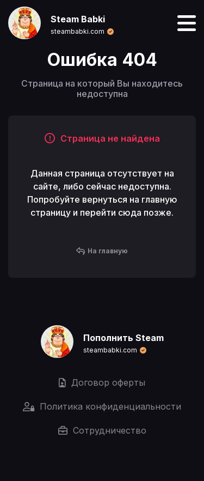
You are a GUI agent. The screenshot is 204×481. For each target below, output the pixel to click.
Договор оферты (102, 382)
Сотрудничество (102, 430)
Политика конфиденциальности (102, 406)
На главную (102, 251)
